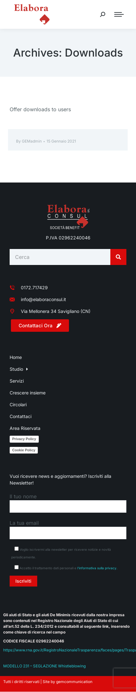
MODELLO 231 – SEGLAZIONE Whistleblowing (44, 666)
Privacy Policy (24, 439)
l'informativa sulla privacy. (97, 568)
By (29, 141)
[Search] (118, 257)
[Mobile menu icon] (119, 14)
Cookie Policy (23, 450)
